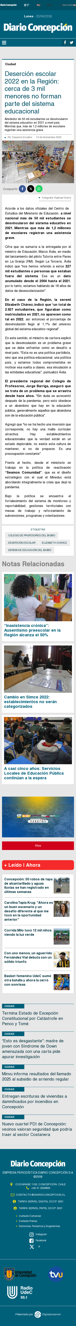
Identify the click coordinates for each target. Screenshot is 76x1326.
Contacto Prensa (28, 1221)
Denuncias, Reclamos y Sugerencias (39, 1226)
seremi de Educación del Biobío (29, 550)
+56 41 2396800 (40, 1188)
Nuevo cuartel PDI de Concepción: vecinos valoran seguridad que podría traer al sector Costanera (37, 1129)
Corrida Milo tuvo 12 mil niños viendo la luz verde (28, 932)
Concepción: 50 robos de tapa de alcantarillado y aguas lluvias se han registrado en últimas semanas (28, 885)
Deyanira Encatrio (22, 137)
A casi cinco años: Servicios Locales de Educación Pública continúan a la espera (34, 773)
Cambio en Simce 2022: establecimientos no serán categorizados (30, 702)
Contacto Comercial (30, 1216)
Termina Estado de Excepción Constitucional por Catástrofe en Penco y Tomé (32, 1018)
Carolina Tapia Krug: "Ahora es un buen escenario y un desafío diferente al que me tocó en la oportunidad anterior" (28, 911)
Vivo (38, 846)
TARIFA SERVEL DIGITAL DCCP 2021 (40, 1201)
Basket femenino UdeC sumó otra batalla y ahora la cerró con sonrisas (27, 980)
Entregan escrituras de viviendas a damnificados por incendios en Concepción (34, 1101)
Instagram (38, 1234)
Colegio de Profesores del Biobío (31, 535)
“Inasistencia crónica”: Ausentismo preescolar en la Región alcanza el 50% (32, 630)
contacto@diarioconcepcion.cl (40, 1194)
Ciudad (9, 1006)
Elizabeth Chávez (54, 542)
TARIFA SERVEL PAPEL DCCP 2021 (40, 1208)
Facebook (37, 1240)
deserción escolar (21, 542)
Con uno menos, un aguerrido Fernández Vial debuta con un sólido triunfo (28, 957)
